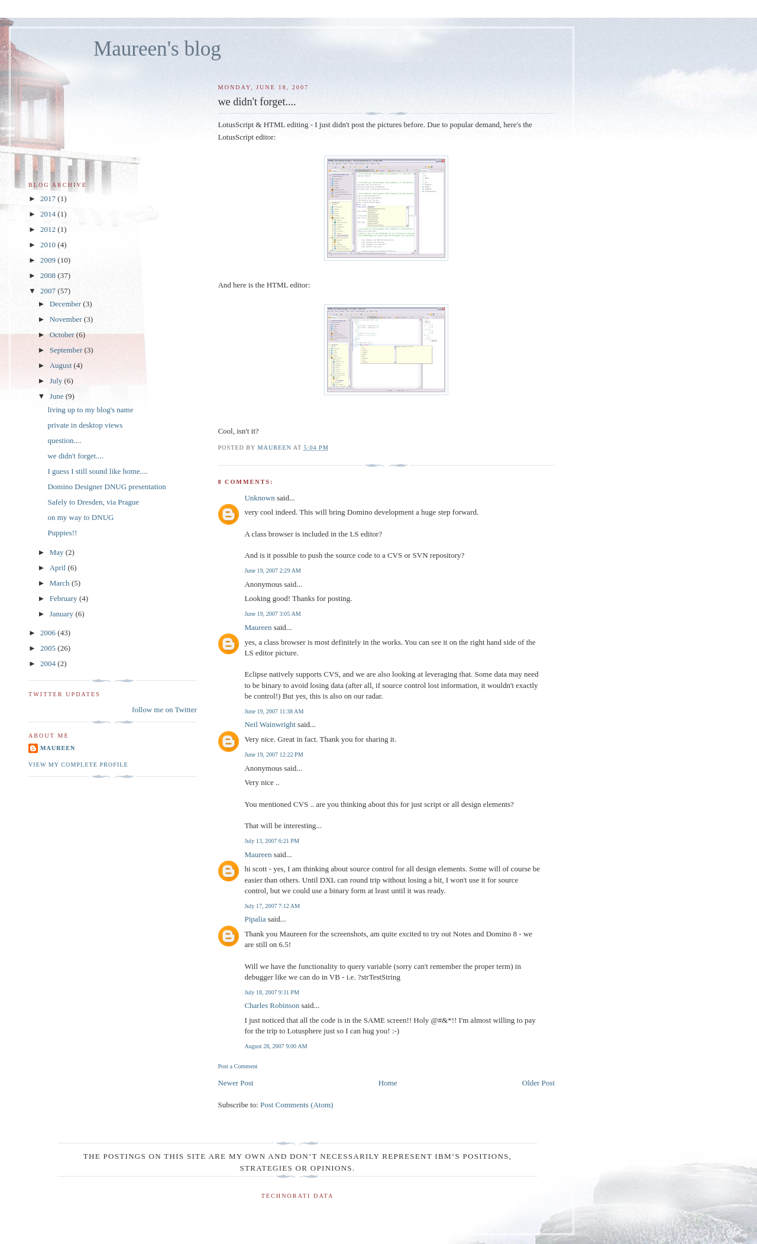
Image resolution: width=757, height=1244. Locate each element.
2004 (48, 663)
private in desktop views (84, 425)
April (59, 567)
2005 (48, 648)
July (57, 380)
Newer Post (235, 1082)
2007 (48, 290)
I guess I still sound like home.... (97, 471)
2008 (48, 275)
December (66, 303)
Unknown (259, 497)
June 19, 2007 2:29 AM (272, 570)
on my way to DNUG (80, 517)
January (63, 613)
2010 (48, 244)
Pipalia (255, 919)
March (61, 583)
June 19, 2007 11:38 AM (273, 711)
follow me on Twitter (164, 709)
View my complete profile (78, 764)
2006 (48, 632)
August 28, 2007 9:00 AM (275, 1046)
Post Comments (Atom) (297, 1104)
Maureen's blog (157, 48)
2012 (48, 229)
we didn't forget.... (75, 455)
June (58, 396)
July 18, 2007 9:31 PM (271, 992)
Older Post (538, 1082)
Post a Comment (237, 1066)
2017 (48, 198)
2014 (48, 213)
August (62, 365)
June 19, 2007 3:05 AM (272, 613)
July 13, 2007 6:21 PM (271, 841)
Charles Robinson (271, 1005)
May (58, 552)
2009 (48, 260)
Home (387, 1082)
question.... (64, 440)
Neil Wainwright (269, 724)
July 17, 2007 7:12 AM (272, 906)
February (64, 598)
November (67, 319)
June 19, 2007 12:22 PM (273, 754)
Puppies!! (62, 532)
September (67, 349)
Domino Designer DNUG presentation (106, 486)
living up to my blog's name (90, 409)
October (63, 334)
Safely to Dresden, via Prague (93, 501)
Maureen (257, 627)
